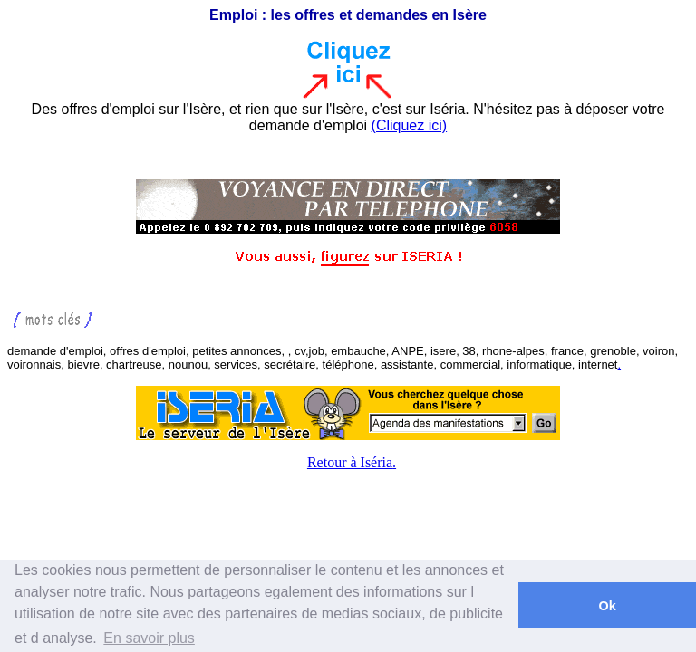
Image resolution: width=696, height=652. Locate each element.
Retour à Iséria (349, 462)
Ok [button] (606, 606)
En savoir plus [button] (149, 638)
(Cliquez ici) (410, 125)
